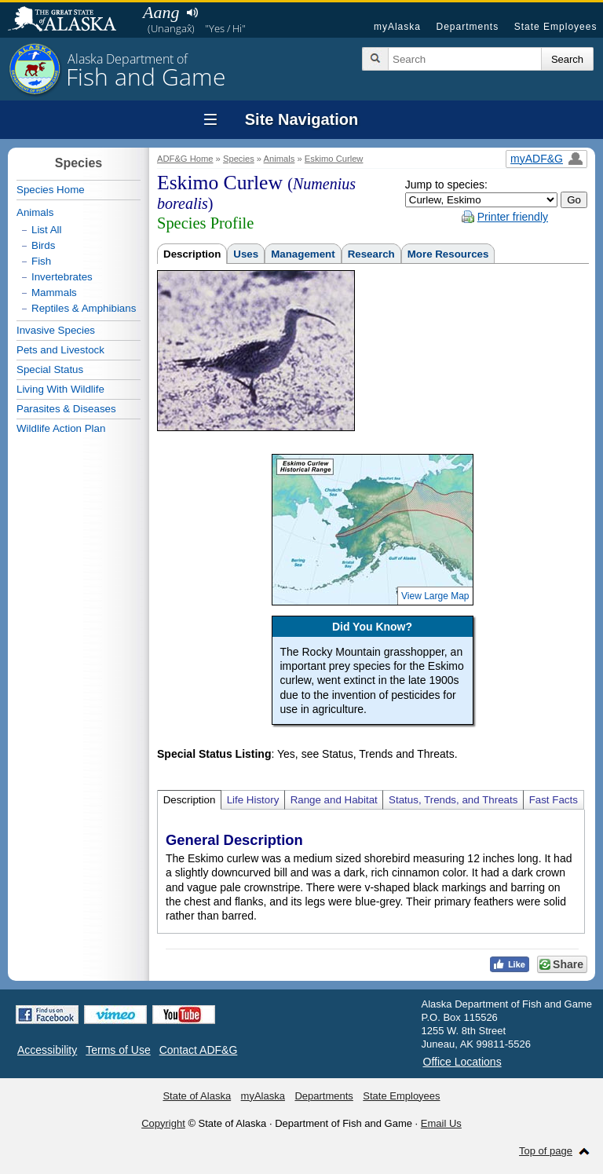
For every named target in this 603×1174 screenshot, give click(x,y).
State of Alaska (70, 20)
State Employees (556, 26)
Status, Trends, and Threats (453, 800)
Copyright (163, 1123)
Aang (161, 12)
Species (238, 158)
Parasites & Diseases (66, 409)
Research (371, 254)
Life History (253, 800)
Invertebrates (62, 277)
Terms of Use (118, 1050)
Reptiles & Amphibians (83, 308)
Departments (467, 26)
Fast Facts (553, 800)
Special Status (49, 369)
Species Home (50, 190)
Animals (279, 158)
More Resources (448, 254)
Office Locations (462, 1061)
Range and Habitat (334, 800)
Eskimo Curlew (334, 158)
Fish (41, 261)
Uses (245, 254)
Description (192, 254)
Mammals (54, 292)
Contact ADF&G (198, 1050)
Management (302, 254)
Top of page (545, 1151)
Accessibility (47, 1050)
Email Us (441, 1123)
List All (46, 230)
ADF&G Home (185, 158)
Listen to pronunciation (192, 12)
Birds (43, 245)
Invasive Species (55, 330)
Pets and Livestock (60, 350)
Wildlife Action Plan (60, 428)
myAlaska (397, 26)
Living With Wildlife (60, 389)
